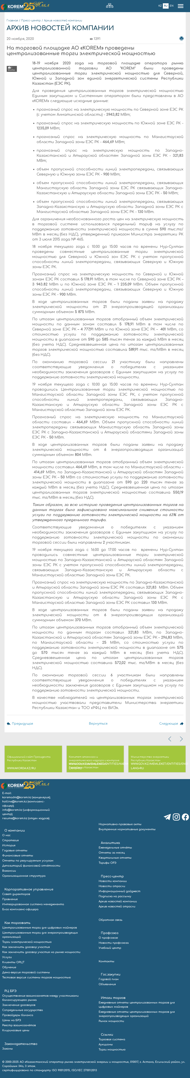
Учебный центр (110, 947)
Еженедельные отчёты (115, 847)
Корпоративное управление (28, 889)
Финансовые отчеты (17, 855)
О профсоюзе (108, 937)
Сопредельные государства (22, 1010)
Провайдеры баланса (17, 1015)
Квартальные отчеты (115, 857)
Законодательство (20, 1044)
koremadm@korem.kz (16, 797)
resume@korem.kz (14, 818)
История (8, 845)
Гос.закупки (110, 974)
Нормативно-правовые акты (120, 824)
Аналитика (110, 843)
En (171, 5)
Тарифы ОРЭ (107, 862)
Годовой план (109, 979)
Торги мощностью (112, 1049)
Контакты (106, 961)
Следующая (168, 723)
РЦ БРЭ (10, 991)
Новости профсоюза (114, 942)
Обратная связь (110, 919)
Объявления (107, 984)
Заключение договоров (18, 1005)
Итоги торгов (113, 998)
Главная (12, 20)
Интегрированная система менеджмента (33, 904)
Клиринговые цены (15, 1030)
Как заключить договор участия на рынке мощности (41, 952)
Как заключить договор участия (26, 947)
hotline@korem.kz (14, 801)
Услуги (7, 957)
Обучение (9, 967)
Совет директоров (16, 894)
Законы (7, 1048)
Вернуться (97, 723)
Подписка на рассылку (115, 896)
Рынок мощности (111, 1021)
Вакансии (9, 870)
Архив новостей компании (63, 20)
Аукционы (106, 1044)
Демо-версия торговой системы (26, 972)
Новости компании (113, 881)
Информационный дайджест (119, 891)
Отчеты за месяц (112, 852)
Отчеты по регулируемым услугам (27, 860)
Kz (160, 5)
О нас (6, 835)
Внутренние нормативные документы (127, 829)
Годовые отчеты (14, 850)
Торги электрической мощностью (27, 942)
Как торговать (17, 923)
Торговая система (112, 1039)
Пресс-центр (31, 20)
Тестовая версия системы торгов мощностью (36, 977)
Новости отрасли (112, 886)
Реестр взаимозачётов (19, 1025)
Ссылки (107, 1034)
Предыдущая (23, 723)
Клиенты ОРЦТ (13, 962)
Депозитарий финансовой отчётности (31, 865)
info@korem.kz (12, 809)
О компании (14, 830)
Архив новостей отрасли (117, 906)
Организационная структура (23, 875)
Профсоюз (109, 933)
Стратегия (10, 840)
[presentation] (170, 739)
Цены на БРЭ (11, 1020)
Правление (10, 899)
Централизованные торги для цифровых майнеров (39, 927)
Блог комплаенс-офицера (20, 909)
